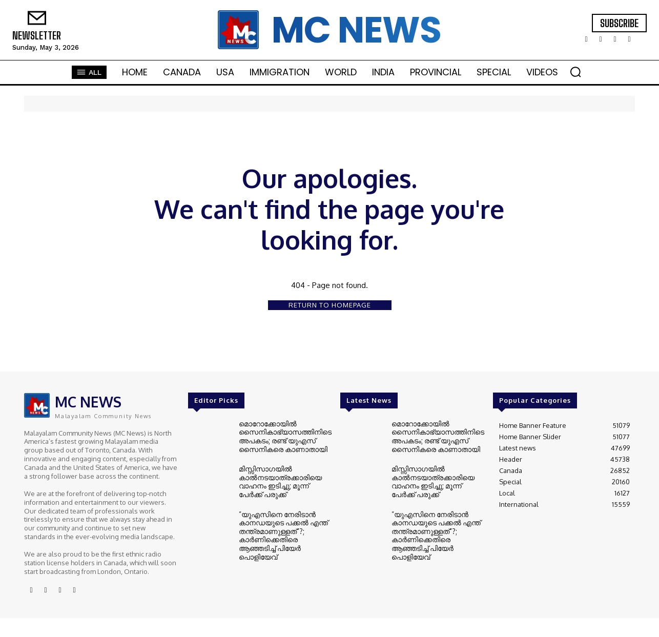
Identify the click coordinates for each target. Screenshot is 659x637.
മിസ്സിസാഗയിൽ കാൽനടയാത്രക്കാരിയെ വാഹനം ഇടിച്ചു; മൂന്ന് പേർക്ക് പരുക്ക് (283, 480)
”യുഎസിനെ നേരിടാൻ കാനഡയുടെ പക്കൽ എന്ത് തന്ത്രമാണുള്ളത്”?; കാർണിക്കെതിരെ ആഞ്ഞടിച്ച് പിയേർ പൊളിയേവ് (284, 528)
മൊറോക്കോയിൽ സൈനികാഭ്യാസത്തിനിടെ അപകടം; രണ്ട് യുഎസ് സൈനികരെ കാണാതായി (282, 435)
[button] (575, 71)
